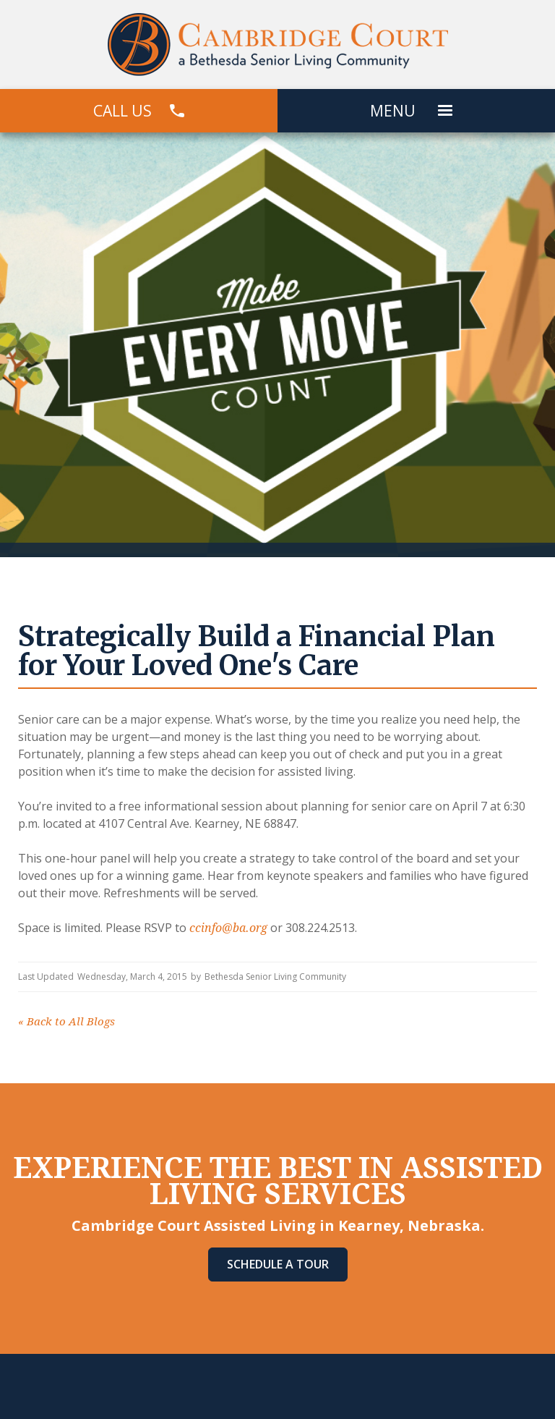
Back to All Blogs (66, 1021)
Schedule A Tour (278, 1264)
